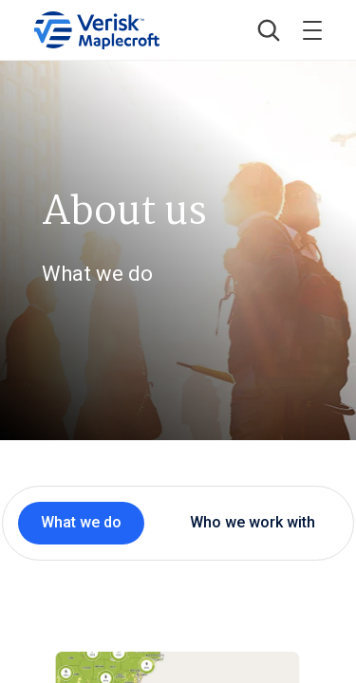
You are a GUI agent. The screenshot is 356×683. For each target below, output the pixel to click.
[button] (268, 30)
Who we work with (252, 522)
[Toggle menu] (312, 30)
